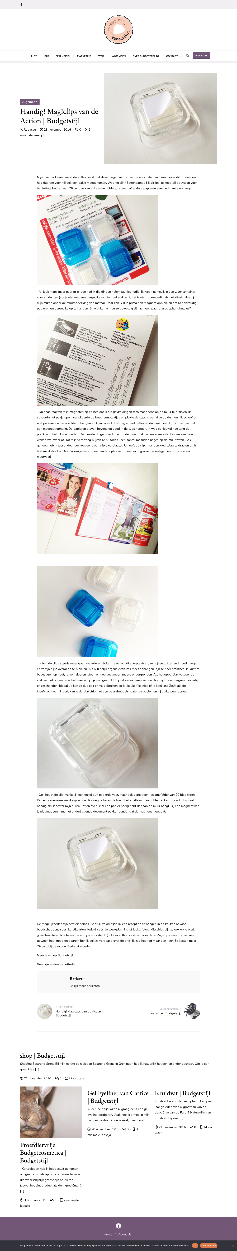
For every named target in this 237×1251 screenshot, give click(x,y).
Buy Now (201, 55)
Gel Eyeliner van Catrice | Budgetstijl (118, 1097)
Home (108, 1234)
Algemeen (29, 102)
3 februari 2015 (33, 1200)
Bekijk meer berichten (85, 986)
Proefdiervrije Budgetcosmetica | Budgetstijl (43, 1152)
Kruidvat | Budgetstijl (182, 1093)
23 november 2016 (56, 129)
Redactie (28, 129)
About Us (124, 1234)
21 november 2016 (36, 1078)
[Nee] (232, 1245)
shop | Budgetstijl (42, 1055)
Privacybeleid (209, 1245)
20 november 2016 (103, 1129)
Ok (195, 1245)
